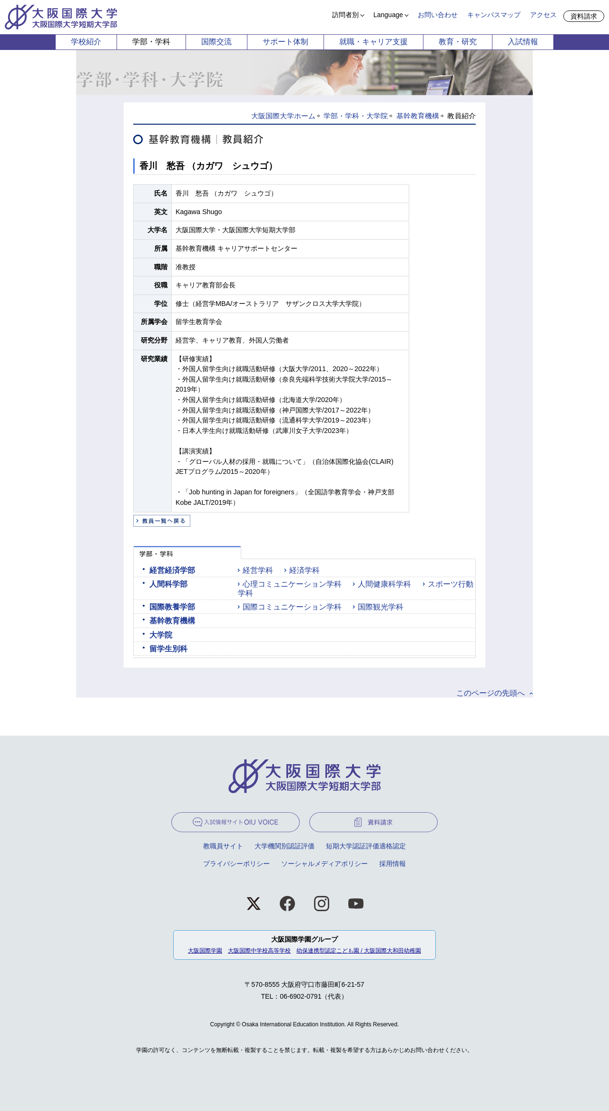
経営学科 (258, 570)
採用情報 (392, 863)
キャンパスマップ (494, 15)
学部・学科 (151, 42)
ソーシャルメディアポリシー (324, 863)
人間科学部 (168, 584)
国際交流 (216, 42)
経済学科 (304, 570)
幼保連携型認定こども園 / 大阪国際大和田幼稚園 (358, 950)
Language (388, 15)
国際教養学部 (172, 607)
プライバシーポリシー (236, 863)
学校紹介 (86, 42)
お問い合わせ (438, 15)
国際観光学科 (380, 607)
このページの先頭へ (490, 693)
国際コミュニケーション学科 (292, 607)
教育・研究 (458, 42)
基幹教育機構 (417, 116)
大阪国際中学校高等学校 (259, 950)
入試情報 (523, 42)
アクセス (543, 15)
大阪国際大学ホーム (283, 116)
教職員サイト (223, 846)
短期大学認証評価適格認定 (366, 846)
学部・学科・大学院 (356, 116)
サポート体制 (285, 42)
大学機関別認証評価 (284, 846)
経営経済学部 (172, 570)
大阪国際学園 (205, 950)
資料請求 (583, 16)
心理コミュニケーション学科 (292, 584)
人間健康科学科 (384, 584)
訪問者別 (345, 15)
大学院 (160, 635)
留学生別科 (168, 649)
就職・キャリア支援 (373, 42)
